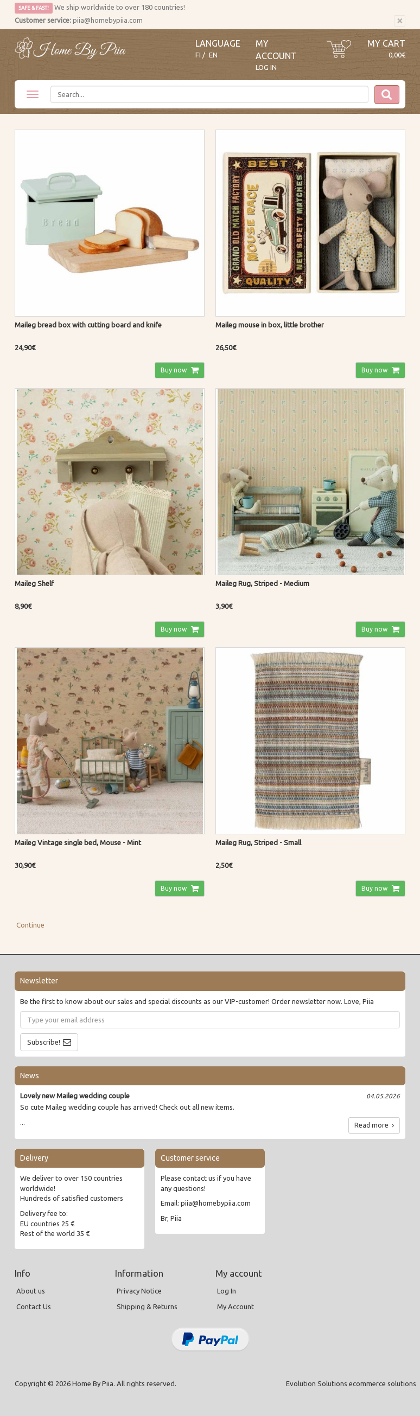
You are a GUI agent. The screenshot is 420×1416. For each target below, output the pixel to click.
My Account (235, 1306)
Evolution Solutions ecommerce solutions (351, 1383)
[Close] (399, 21)
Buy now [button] (174, 370)
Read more (374, 1125)
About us (30, 1291)
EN (213, 55)
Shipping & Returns (147, 1306)
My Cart (386, 43)
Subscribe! (43, 1042)
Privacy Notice (139, 1291)
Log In (266, 67)
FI (198, 55)
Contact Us (33, 1306)
